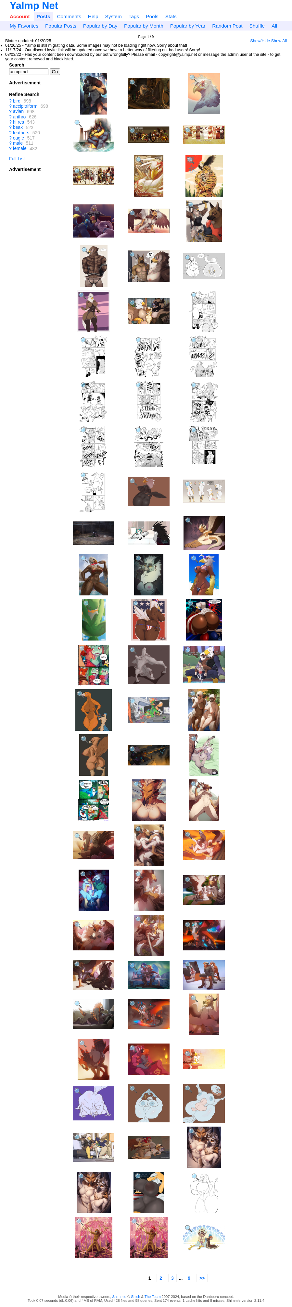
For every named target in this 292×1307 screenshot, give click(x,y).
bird (16, 101)
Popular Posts (60, 26)
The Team (153, 1297)
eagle (18, 137)
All (274, 26)
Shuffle (257, 26)
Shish (135, 1297)
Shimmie (119, 1297)
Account (20, 16)
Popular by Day (100, 26)
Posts (43, 16)
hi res (18, 122)
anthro (19, 116)
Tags (134, 16)
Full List (17, 158)
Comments (69, 16)
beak (18, 127)
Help (93, 16)
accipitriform (25, 106)
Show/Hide (260, 41)
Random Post (227, 26)
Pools (152, 16)
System (113, 16)
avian (18, 111)
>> (202, 1278)
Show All (279, 41)
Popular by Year (188, 26)
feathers (21, 132)
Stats (171, 16)
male (18, 143)
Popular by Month (143, 26)
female (20, 148)
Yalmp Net (34, 5)
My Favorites (24, 26)
